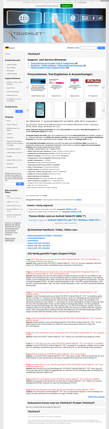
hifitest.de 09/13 (74, 96)
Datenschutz (83, 2)
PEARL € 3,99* (76, 212)
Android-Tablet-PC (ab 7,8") (15, 160)
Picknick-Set (10, 164)
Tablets (79, 200)
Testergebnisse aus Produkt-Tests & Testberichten (53, 63)
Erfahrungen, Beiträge (13, 91)
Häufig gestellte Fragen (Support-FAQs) (48, 68)
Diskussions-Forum (12, 95)
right (104, 110)
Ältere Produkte (11, 67)
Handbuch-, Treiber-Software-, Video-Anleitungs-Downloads (57, 66)
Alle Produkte (10, 70)
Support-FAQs (11, 88)
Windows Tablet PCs (12, 167)
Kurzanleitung (33, 240)
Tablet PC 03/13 (56, 96)
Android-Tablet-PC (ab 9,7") (15, 152)
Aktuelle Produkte (12, 64)
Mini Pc (9, 121)
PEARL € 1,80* (71, 209)
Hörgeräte (14, 205)
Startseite (70, 48)
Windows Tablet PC (12, 124)
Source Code (33, 243)
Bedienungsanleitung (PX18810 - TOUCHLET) (45, 235)
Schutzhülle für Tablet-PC (14, 149)
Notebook (9, 134)
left (28, 110)
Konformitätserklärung (36, 238)
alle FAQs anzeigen (97, 397)
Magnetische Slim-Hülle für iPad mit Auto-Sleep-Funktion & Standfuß (15, 143)
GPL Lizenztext (44, 243)
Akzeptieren (66, 6)
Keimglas (9, 156)
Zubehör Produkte (12, 73)
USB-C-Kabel (13, 202)
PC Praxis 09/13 (93, 96)
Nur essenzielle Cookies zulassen (47, 6)
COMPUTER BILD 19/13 (38, 96)
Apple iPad (10, 137)
